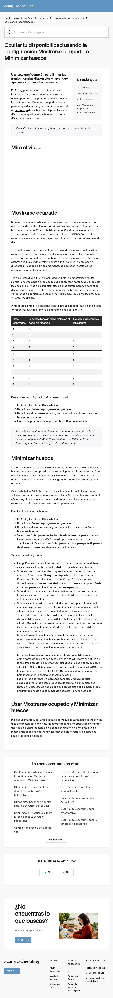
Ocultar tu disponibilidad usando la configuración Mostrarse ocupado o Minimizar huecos (33, 775)
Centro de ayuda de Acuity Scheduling (25, 17)
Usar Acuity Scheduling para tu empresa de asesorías (79, 821)
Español (12, 970)
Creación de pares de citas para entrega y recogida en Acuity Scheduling (80, 775)
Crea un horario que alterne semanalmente (77, 788)
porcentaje (21, 110)
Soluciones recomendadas (19, 21)
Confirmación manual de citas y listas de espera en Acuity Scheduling (33, 816)
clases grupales (25, 434)
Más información (56, 839)
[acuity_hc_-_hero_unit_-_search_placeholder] (56, 32)
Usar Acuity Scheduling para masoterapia (77, 810)
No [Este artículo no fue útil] (69, 872)
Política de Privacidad (95, 967)
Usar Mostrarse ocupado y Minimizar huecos (85, 108)
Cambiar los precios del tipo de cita (32, 829)
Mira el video (83, 87)
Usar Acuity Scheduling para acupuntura (77, 799)
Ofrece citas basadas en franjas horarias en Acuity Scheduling (32, 803)
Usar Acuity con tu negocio (67, 17)
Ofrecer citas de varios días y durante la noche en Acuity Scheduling (31, 790)
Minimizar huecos (85, 98)
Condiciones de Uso (95, 972)
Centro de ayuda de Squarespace (74, 987)
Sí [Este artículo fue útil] (47, 872)
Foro (70, 971)
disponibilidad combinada (59, 566)
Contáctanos (23, 940)
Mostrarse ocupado (86, 93)
